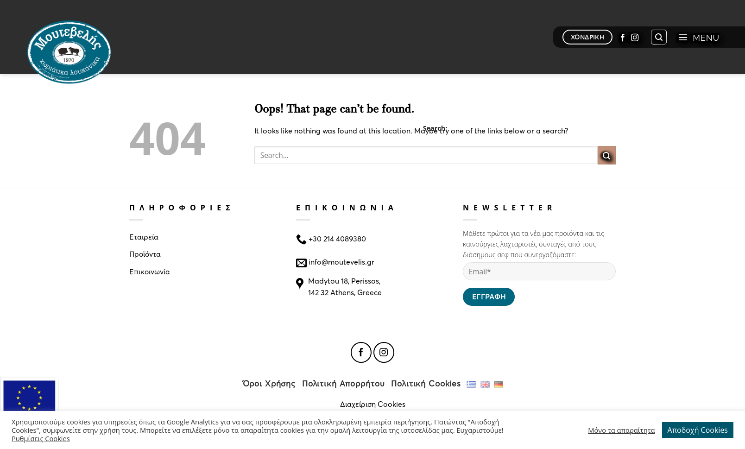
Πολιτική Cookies (426, 383)
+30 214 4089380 (336, 238)
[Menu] (699, 37)
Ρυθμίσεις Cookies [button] (41, 438)
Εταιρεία (143, 236)
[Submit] (607, 155)
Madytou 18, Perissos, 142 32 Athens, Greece (345, 286)
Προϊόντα (145, 253)
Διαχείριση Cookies (372, 403)
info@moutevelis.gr (341, 261)
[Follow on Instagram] (634, 37)
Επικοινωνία (149, 271)
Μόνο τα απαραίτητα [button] (621, 430)
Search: (435, 128)
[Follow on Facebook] (622, 37)
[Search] (659, 37)
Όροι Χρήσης (269, 383)
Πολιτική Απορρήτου (343, 383)
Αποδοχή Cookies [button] (698, 430)
